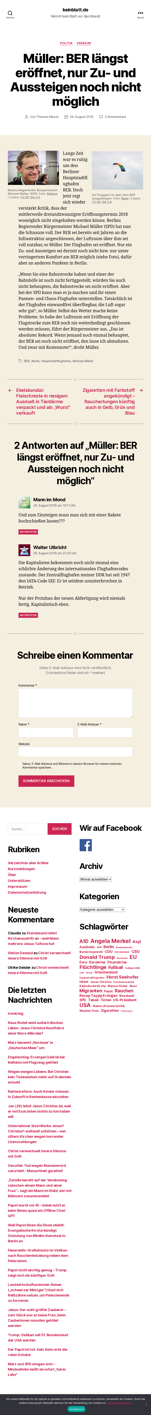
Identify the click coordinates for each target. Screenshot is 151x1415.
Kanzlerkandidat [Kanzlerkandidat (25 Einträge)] (123, 981)
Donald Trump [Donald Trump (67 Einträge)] (97, 957)
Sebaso (52, 193)
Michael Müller (83, 361)
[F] (111, 844)
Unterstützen (19, 880)
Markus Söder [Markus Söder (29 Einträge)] (118, 985)
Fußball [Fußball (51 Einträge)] (115, 967)
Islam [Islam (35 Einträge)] (83, 981)
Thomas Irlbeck (47, 117)
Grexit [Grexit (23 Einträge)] (89, 972)
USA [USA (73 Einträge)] (85, 1005)
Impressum (17, 886)
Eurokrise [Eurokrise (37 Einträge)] (97, 962)
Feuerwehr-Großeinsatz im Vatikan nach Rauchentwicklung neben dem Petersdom (38, 1255)
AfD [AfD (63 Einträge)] (83, 941)
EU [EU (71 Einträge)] (133, 956)
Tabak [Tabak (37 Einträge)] (93, 999)
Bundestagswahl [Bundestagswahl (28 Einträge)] (91, 951)
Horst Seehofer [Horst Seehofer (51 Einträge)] (123, 976)
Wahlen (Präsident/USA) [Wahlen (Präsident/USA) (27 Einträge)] (109, 1005)
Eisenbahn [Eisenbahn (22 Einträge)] (122, 958)
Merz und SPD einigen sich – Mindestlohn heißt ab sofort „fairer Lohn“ (37, 1369)
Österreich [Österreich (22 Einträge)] (126, 1010)
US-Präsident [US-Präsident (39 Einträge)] (124, 999)
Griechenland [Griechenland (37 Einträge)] (106, 972)
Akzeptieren (76, 1409)
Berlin (36, 361)
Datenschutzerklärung (27, 892)
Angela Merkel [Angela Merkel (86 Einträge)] (110, 940)
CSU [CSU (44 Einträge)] (136, 951)
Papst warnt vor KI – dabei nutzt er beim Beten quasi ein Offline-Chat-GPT (37, 1210)
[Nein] (146, 1405)
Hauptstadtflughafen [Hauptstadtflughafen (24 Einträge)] (92, 977)
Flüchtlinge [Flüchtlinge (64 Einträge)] (92, 967)
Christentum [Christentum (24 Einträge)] (122, 951)
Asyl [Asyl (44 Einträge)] (136, 941)
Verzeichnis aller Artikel (28, 862)
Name (23, 724)
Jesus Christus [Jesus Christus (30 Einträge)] (100, 981)
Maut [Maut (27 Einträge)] (133, 985)
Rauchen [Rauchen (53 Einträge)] (124, 990)
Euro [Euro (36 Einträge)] (83, 962)
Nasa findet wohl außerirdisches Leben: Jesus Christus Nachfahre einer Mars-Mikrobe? (36, 1027)
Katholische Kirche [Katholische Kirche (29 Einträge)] (92, 985)
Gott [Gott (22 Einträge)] (81, 972)
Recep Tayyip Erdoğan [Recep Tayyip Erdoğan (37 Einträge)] (98, 995)
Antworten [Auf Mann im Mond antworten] (28, 531)
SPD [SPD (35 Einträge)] (82, 999)
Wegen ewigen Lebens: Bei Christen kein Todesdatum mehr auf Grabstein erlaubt (39, 1076)
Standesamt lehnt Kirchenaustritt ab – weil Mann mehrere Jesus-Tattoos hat (33, 938)
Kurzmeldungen (21, 868)
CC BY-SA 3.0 (102, 202)
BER (27, 361)
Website (24, 744)
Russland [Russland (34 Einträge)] (126, 995)
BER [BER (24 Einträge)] (99, 946)
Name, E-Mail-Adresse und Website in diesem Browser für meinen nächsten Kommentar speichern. (72, 765)
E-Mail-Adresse (89, 724)
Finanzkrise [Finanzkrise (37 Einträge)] (117, 962)
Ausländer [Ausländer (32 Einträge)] (87, 947)
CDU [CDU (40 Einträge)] (108, 951)
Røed (124, 198)
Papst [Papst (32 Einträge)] (108, 991)
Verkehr (83, 43)
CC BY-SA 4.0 (30, 197)
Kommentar (27, 685)
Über (12, 874)
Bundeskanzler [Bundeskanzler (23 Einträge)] (124, 947)
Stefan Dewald (20, 952)
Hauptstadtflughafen (56, 361)
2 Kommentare (115, 117)
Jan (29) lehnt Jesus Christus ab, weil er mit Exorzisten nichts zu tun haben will (39, 1111)
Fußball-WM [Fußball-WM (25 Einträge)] (132, 967)
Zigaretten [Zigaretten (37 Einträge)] (110, 1010)
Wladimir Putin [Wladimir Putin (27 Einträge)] (89, 1010)
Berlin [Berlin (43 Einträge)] (108, 946)
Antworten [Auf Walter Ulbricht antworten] (28, 614)
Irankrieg (15, 1013)
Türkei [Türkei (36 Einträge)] (105, 999)
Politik (66, 43)
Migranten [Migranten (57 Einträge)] (90, 990)
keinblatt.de (75, 9)
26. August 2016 (81, 117)
